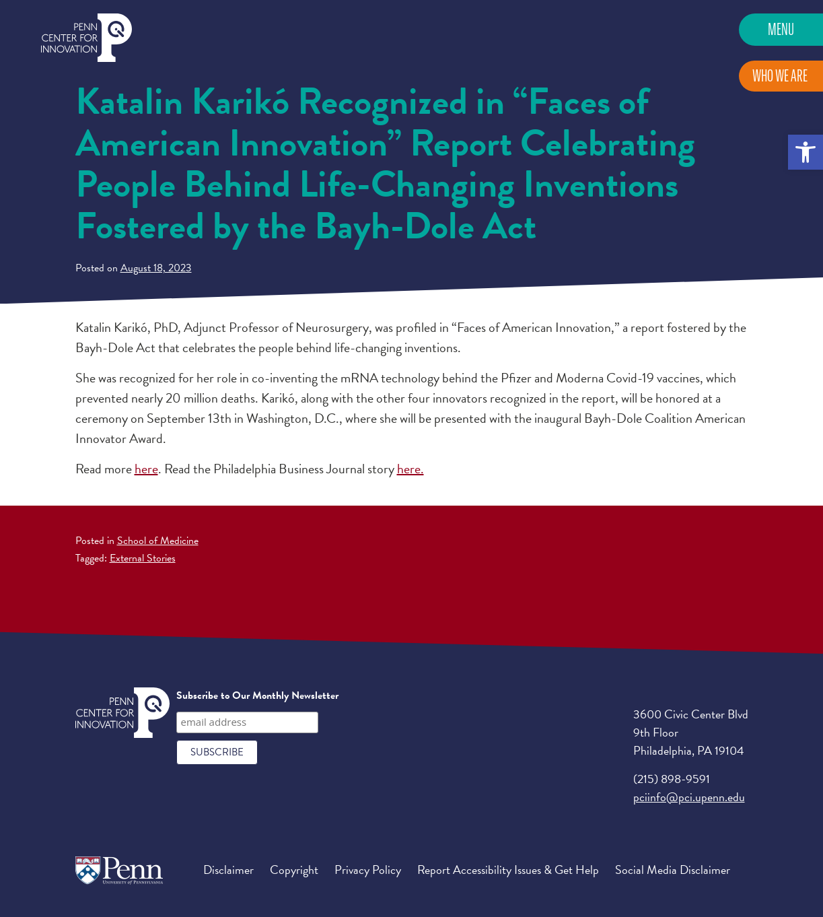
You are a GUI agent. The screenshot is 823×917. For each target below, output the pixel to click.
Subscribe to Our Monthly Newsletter (257, 695)
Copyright (294, 869)
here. (410, 468)
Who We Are (780, 76)
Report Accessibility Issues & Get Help (508, 869)
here (146, 468)
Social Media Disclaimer (672, 869)
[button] (805, 152)
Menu (781, 29)
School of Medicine (158, 541)
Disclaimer (228, 869)
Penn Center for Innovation (86, 38)
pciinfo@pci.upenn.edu (689, 797)
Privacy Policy (367, 869)
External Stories (143, 558)
